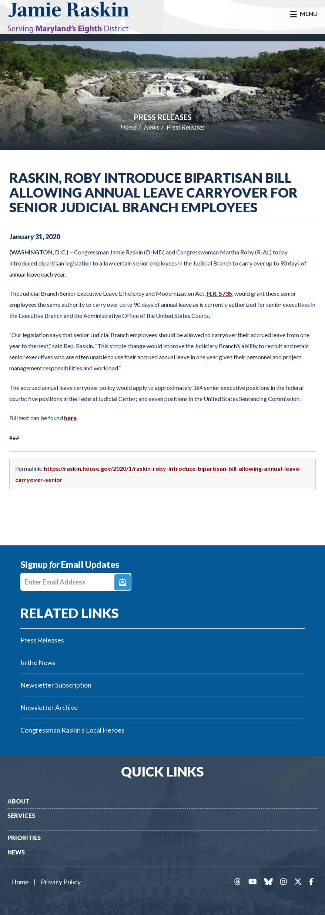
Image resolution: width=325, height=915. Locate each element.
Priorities (24, 837)
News (151, 127)
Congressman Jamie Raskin (75, 17)
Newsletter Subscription (55, 685)
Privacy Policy (61, 882)
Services (21, 815)
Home (128, 127)
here (70, 417)
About (18, 801)
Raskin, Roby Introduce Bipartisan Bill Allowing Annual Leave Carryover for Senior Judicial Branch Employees (153, 192)
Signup (122, 582)
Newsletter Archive (49, 707)
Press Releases (163, 117)
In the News (38, 662)
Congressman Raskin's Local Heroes (72, 730)
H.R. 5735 (219, 293)
